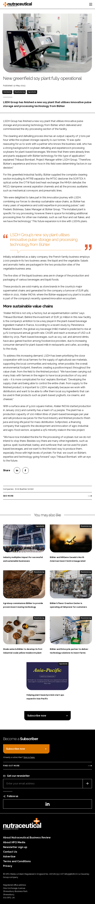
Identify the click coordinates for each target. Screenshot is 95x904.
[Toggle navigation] (90, 4)
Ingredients (32, 92)
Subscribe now (36, 715)
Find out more (11, 766)
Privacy (7, 865)
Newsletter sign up (15, 847)
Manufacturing (20, 92)
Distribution (7, 92)
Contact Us (10, 851)
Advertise (9, 856)
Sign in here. (29, 757)
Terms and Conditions (17, 861)
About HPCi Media (14, 842)
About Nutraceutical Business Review (27, 837)
